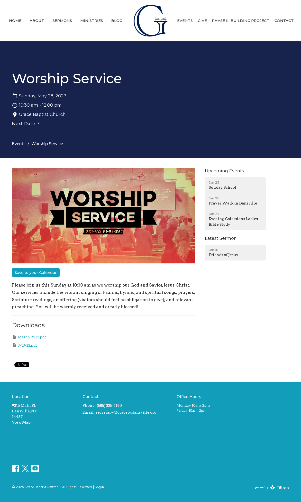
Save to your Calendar (36, 272)
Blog (116, 20)
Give (202, 20)
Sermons (62, 20)
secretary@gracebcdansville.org (126, 412)
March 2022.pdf (29, 337)
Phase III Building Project (240, 20)
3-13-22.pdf (24, 345)
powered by (272, 487)
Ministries (91, 20)
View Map (21, 422)
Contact (284, 20)
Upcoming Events (224, 171)
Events (185, 20)
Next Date (26, 123)
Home (15, 20)
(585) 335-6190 (109, 405)
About (37, 20)
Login (99, 487)
